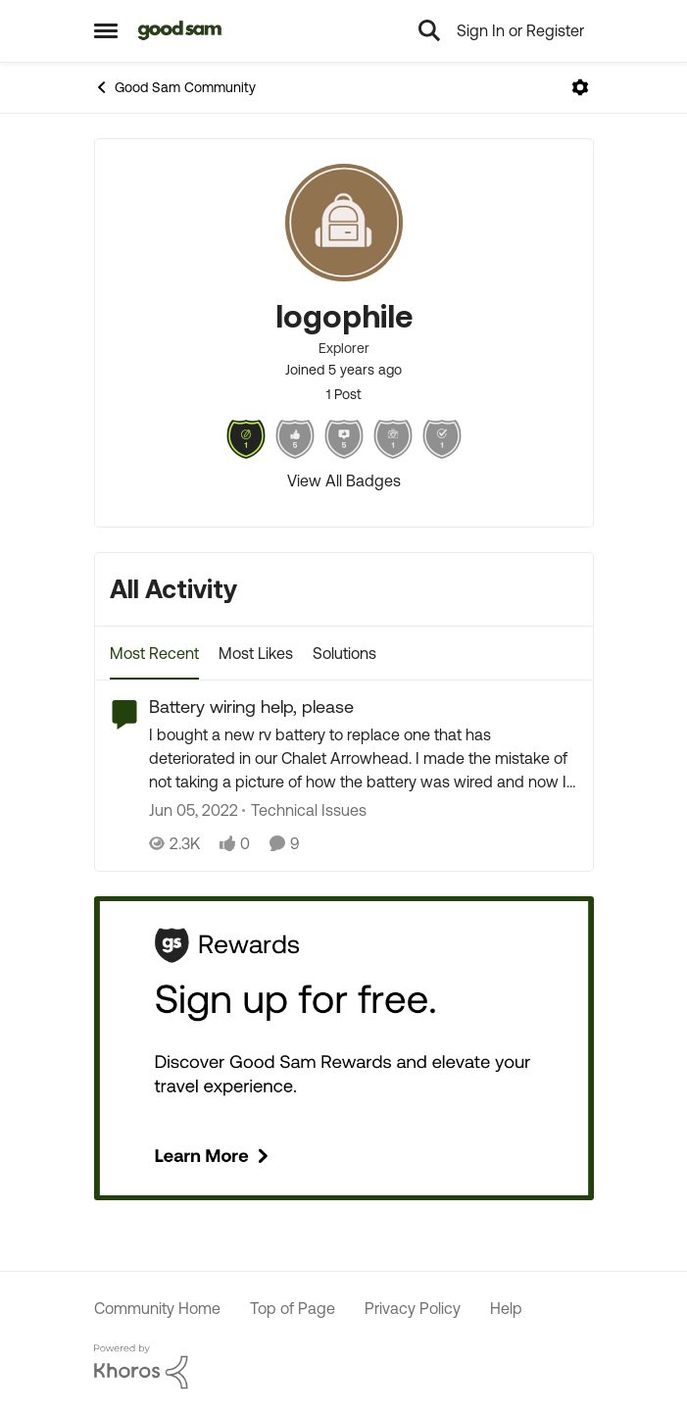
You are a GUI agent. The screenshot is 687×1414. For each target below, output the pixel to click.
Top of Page (292, 1308)
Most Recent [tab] (154, 653)
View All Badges (344, 480)
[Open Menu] (580, 87)
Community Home (157, 1308)
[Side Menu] (105, 30)
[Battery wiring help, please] (363, 759)
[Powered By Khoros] (344, 1366)
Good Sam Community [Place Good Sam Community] (175, 87)
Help (506, 1308)
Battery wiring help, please (251, 706)
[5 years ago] (193, 811)
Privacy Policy (413, 1308)
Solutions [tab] (344, 653)
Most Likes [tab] (256, 653)
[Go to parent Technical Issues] (304, 811)
